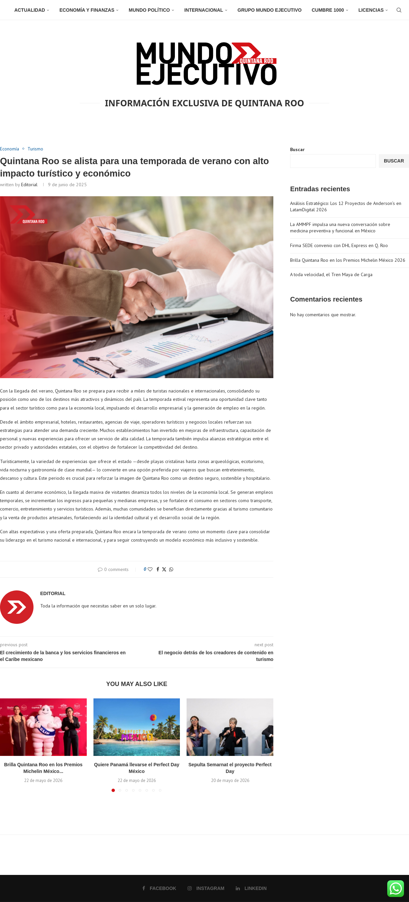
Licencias (371, 10)
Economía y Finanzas (86, 10)
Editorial (29, 185)
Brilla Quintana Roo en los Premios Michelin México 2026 (347, 260)
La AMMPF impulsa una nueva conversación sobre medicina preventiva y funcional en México (340, 227)
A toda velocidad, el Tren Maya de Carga (331, 274)
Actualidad (29, 10)
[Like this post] (150, 569)
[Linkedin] (251, 888)
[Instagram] (206, 888)
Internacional (203, 10)
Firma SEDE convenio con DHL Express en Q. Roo (339, 245)
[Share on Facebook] (157, 569)
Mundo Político (149, 10)
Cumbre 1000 (328, 10)
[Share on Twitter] (164, 569)
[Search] (399, 10)
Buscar (297, 149)
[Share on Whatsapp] (171, 569)
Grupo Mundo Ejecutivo (269, 10)
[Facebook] (159, 888)
